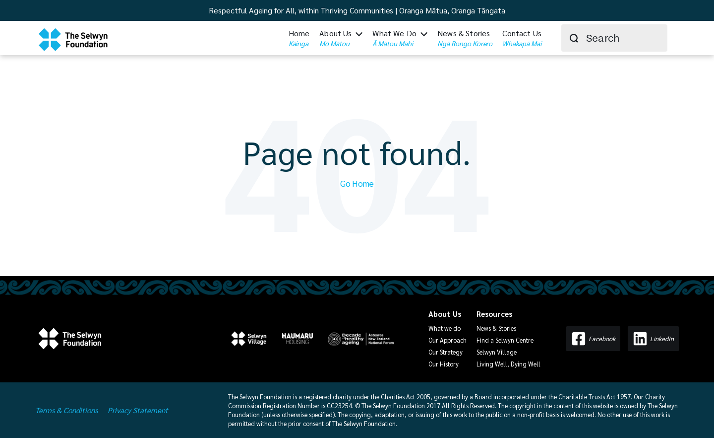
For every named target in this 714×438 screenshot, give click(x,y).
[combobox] (614, 37)
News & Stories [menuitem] (464, 37)
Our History (443, 363)
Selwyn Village (496, 352)
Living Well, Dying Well (508, 363)
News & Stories (496, 328)
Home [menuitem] (299, 37)
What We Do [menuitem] (394, 37)
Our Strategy (445, 352)
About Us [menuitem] (335, 37)
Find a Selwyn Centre (505, 340)
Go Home (357, 182)
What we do (444, 328)
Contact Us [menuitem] (521, 37)
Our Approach (447, 340)
